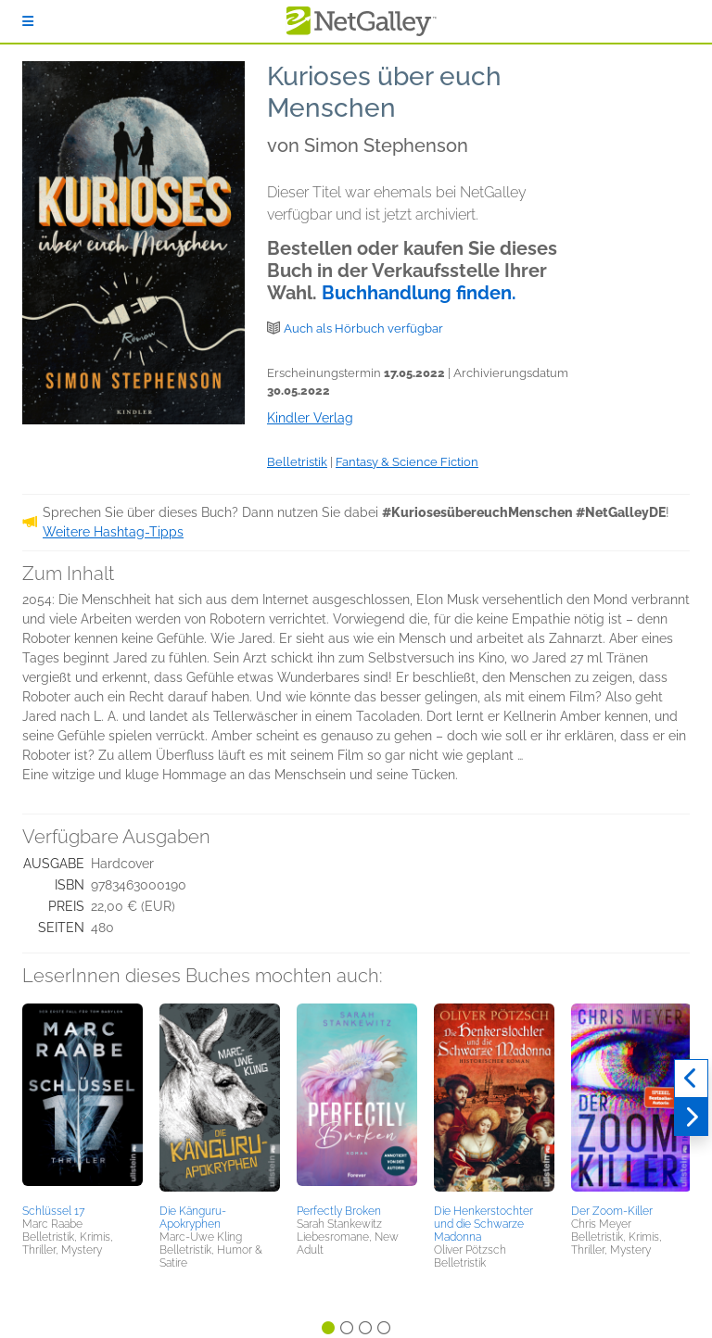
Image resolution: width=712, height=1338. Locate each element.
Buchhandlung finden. (419, 293)
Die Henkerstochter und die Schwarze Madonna (483, 1224)
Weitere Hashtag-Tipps (113, 531)
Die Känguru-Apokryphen (192, 1218)
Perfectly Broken (339, 1211)
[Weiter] (691, 1117)
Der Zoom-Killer (612, 1211)
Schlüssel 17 (53, 1211)
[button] (82, 1101)
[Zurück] (691, 1078)
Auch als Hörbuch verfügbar (363, 328)
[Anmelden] (27, 21)
